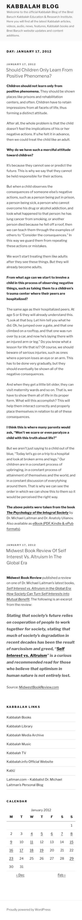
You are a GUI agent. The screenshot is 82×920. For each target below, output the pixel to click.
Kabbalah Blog (33, 6)
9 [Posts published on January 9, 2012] (11, 842)
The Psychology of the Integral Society (38, 513)
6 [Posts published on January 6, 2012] (52, 834)
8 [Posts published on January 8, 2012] (71, 834)
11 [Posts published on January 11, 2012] (31, 842)
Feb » (62, 875)
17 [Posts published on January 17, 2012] (21, 850)
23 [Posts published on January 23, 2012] (11, 859)
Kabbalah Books (19, 717)
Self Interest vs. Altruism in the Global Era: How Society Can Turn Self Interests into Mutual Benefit (39, 593)
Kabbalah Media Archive (25, 735)
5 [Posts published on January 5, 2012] (42, 834)
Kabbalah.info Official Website (30, 762)
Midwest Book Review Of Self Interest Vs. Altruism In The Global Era (36, 556)
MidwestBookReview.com (39, 687)
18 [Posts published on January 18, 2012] (31, 850)
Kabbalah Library (20, 726)
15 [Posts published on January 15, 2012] (71, 842)
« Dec (20, 875)
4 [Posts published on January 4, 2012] (32, 834)
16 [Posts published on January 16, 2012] (11, 850)
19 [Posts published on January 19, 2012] (42, 850)
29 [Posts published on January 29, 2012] (72, 859)
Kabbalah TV (16, 753)
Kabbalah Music (19, 744)
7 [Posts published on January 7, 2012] (62, 834)
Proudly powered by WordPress (29, 909)
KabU (11, 771)
